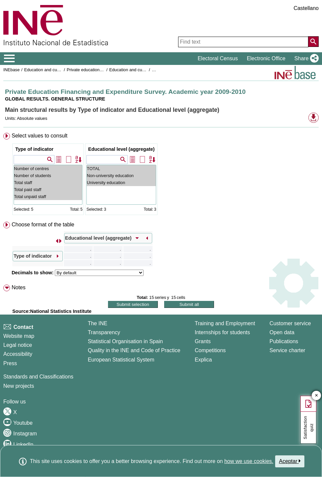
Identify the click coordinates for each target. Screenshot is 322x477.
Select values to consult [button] (39, 135)
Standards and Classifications (38, 376)
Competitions (210, 350)
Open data (281, 332)
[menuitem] (161, 175)
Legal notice (17, 345)
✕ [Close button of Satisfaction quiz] (316, 395)
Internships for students (222, 332)
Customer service (290, 323)
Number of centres (48, 168)
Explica (203, 359)
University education (121, 182)
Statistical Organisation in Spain (125, 341)
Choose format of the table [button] (43, 224)
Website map (18, 336)
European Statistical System (121, 359)
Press (10, 363)
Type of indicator (34, 149)
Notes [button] (19, 287)
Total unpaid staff (48, 196)
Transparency (104, 332)
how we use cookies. (248, 461)
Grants (203, 341)
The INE (97, 323)
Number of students (48, 175)
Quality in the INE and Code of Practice (134, 350)
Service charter (287, 350)
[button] (305, 59)
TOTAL (121, 168)
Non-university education (121, 175)
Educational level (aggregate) (121, 149)
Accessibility (17, 354)
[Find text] (243, 42)
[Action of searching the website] (313, 41)
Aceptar (290, 461)
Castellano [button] (306, 8)
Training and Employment (225, 323)
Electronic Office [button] (266, 58)
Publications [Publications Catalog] (283, 341)
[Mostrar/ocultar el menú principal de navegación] (9, 59)
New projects (18, 386)
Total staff (48, 182)
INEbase (11, 69)
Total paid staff (48, 189)
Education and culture (44, 69)
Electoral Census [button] (218, 58)
